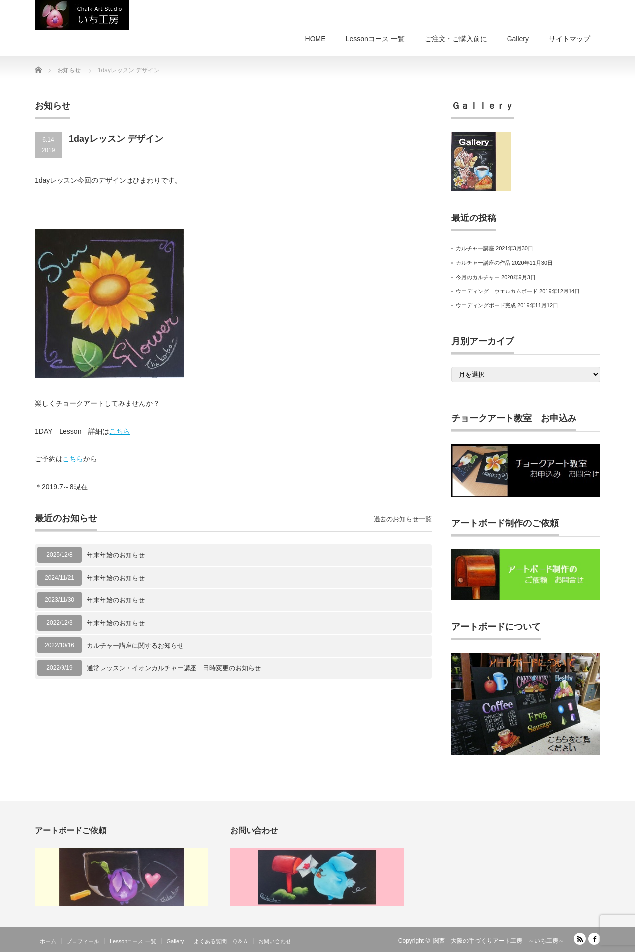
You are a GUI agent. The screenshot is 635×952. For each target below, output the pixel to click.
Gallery (518, 39)
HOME (315, 39)
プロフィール (82, 941)
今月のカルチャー (478, 277)
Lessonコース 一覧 (375, 39)
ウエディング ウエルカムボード (497, 291)
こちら (119, 431)
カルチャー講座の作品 (483, 263)
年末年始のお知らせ (116, 555)
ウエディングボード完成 (486, 305)
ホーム (48, 941)
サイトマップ (569, 39)
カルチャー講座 (475, 248)
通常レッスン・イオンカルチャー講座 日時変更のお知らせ (174, 668)
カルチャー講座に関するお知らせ (135, 645)
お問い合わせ (274, 941)
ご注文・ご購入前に (456, 39)
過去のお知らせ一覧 (403, 519)
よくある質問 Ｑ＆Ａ (221, 941)
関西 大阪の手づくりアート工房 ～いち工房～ (498, 940)
